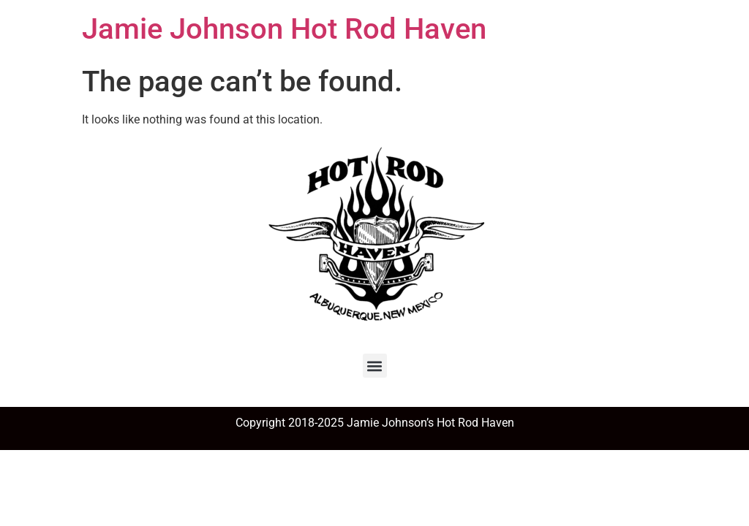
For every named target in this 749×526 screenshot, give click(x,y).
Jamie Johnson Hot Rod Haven (284, 29)
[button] (375, 366)
